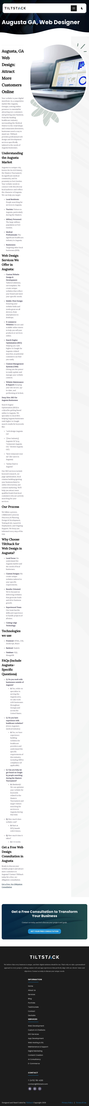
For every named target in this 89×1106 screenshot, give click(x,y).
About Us (32, 990)
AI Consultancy (34, 1059)
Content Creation (35, 1055)
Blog (30, 998)
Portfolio (31, 1003)
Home (30, 986)
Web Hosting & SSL (36, 1042)
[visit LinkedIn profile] (35, 1089)
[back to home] (15, 8)
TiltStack (29, 1102)
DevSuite (31, 1015)
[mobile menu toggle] (74, 8)
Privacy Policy (67, 1102)
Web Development (36, 1026)
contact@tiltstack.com (38, 1084)
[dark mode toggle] (82, 8)
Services (31, 994)
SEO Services (33, 1034)
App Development (36, 1038)
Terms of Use (81, 1102)
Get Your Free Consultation (44, 931)
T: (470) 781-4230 (35, 1080)
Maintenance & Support (38, 1047)
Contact (31, 1011)
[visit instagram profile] (40, 1089)
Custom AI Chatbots (36, 1030)
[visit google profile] (30, 1089)
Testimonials (33, 1007)
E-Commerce (34, 1063)
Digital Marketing (35, 1051)
